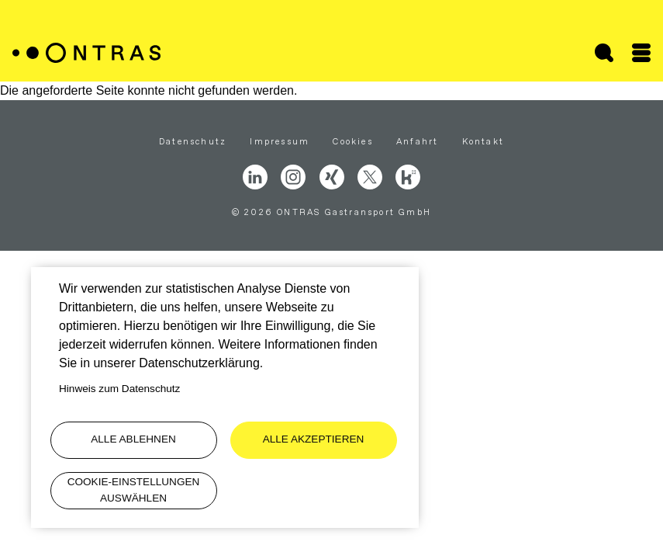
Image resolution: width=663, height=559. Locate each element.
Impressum (279, 142)
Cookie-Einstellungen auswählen (133, 489)
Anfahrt (417, 142)
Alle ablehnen (133, 439)
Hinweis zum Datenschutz (119, 388)
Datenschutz (192, 142)
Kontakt (483, 142)
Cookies (352, 142)
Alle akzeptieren (313, 439)
